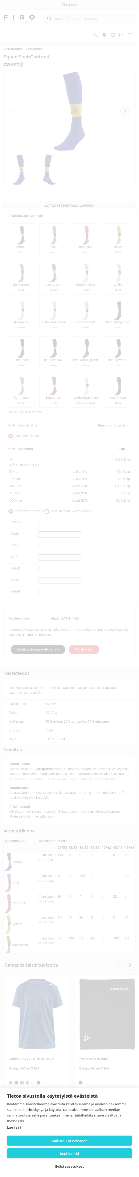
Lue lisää (14, 1127)
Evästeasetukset (69, 1166)
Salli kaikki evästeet (69, 1140)
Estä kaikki (69, 1153)
